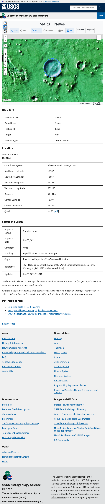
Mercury (58, 338)
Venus (57, 343)
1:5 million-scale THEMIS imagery (24, 306)
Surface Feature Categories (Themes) (20, 423)
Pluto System (61, 380)
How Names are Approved (14, 347)
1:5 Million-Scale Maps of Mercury (70, 409)
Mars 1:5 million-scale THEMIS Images (72, 435)
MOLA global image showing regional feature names (33, 310)
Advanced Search (10, 452)
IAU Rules (7, 404)
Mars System (60, 352)
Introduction (8, 338)
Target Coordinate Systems (15, 432)
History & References (12, 343)
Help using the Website (13, 437)
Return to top (9, 323)
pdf (56, 211)
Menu (101, 15)
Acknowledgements (12, 361)
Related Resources (11, 366)
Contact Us (7, 371)
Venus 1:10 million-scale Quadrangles (72, 418)
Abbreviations (9, 414)
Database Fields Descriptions (16, 409)
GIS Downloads (61, 440)
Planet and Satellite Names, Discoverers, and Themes (76, 391)
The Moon (59, 347)
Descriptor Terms (10, 428)
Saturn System (61, 366)
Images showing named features (70, 404)
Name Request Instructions (15, 456)
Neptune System (62, 376)
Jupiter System (61, 361)
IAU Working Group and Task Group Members (24, 352)
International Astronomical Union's (75, 487)
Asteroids (58, 357)
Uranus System (61, 371)
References (7, 418)
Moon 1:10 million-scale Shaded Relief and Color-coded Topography (77, 429)
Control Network (10, 154)
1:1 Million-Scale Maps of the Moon (71, 423)
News (5, 461)
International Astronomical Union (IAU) (22, 501)
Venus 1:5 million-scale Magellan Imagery (74, 414)
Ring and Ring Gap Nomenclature (70, 385)
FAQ (4, 357)
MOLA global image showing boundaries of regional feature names (39, 313)
